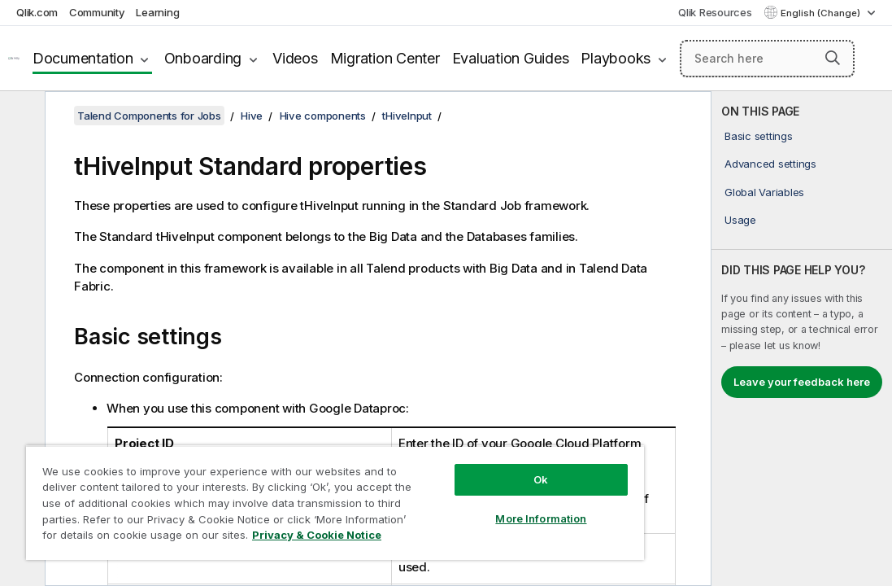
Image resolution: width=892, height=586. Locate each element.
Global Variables (764, 192)
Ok (456, 450)
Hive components (323, 115)
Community (97, 12)
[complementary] (801, 338)
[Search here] (767, 59)
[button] (832, 58)
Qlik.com (37, 12)
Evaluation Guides (510, 58)
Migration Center (385, 58)
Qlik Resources (715, 12)
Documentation (83, 58)
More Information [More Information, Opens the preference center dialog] (456, 489)
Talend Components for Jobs (149, 115)
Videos (295, 58)
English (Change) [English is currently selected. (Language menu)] (822, 13)
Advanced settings (770, 163)
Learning (157, 12)
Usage (740, 219)
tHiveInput (407, 115)
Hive (252, 115)
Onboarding (203, 58)
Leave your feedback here (801, 381)
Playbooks (616, 58)
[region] (284, 488)
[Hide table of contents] (20, 116)
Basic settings (758, 135)
